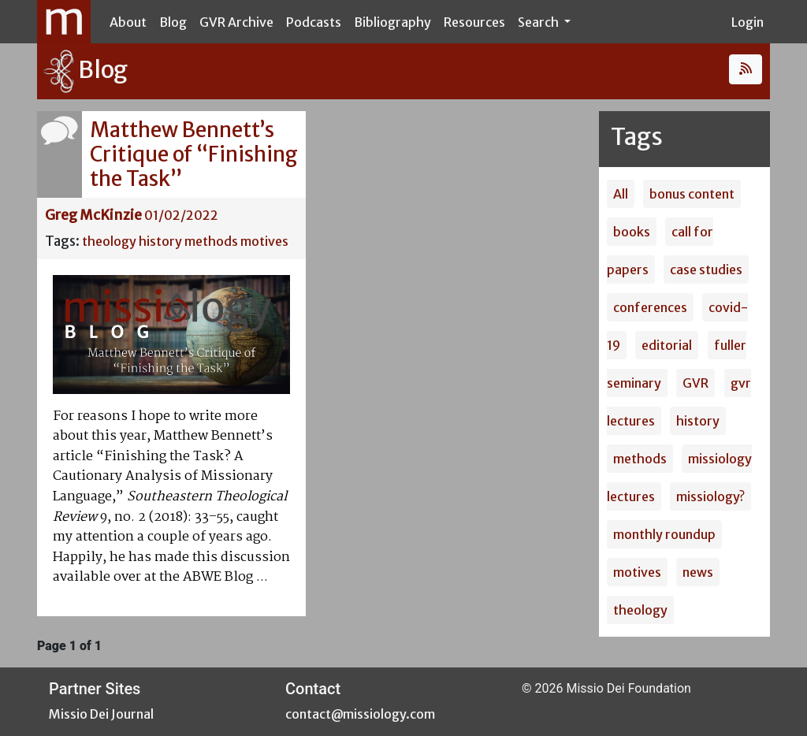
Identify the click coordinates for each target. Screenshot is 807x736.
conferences (650, 307)
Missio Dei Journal (101, 714)
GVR (695, 383)
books (631, 232)
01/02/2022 (181, 215)
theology (109, 241)
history (160, 241)
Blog (173, 22)
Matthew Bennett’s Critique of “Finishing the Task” (194, 154)
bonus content (691, 194)
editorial (667, 345)
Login (747, 22)
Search (539, 22)
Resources (474, 22)
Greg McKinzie (93, 215)
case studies (706, 269)
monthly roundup (664, 534)
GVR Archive (236, 22)
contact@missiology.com (360, 714)
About (128, 22)
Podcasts (313, 22)
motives (264, 241)
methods (211, 241)
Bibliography (392, 22)
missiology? (710, 496)
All (620, 194)
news (697, 572)
